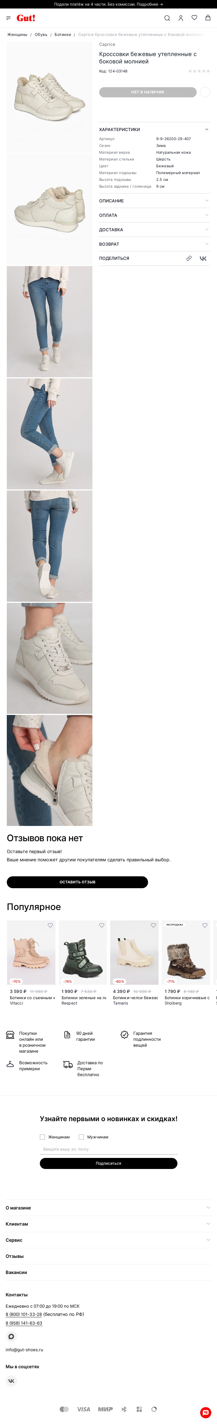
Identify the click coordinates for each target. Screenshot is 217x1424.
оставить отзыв (78, 882)
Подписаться (108, 1163)
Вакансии (16, 1272)
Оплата (108, 215)
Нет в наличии (147, 92)
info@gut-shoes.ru (24, 1349)
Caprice (107, 44)
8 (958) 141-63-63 (24, 1323)
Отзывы (15, 1256)
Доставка (111, 229)
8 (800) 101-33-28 (24, 1314)
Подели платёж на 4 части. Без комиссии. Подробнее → (108, 4)
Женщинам (59, 1136)
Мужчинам (97, 1136)
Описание (111, 201)
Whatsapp (205, 1412)
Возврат (109, 244)
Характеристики (119, 129)
